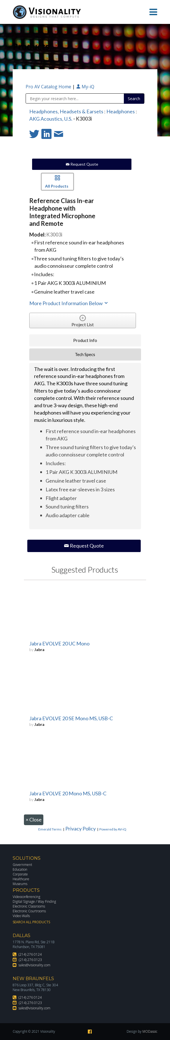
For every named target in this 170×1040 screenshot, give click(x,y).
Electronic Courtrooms (29, 911)
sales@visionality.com (34, 965)
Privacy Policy (80, 828)
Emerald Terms (50, 829)
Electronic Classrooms (29, 906)
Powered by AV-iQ (112, 829)
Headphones (120, 111)
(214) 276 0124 (30, 954)
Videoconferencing (26, 896)
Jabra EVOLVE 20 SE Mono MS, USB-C (71, 718)
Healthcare (21, 879)
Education (20, 869)
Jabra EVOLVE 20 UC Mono (59, 643)
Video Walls (21, 915)
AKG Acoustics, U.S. (50, 119)
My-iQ (85, 87)
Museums (20, 883)
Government (22, 864)
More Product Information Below (69, 303)
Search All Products (31, 922)
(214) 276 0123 (30, 959)
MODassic (149, 1031)
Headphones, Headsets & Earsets (66, 111)
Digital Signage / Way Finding (34, 901)
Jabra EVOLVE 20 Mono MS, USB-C (67, 793)
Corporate (20, 874)
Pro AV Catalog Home (49, 87)
